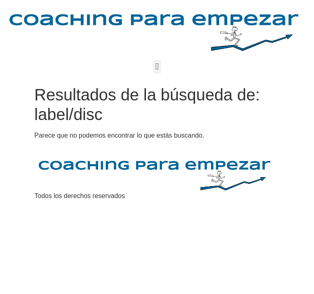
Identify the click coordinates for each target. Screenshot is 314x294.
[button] (157, 67)
